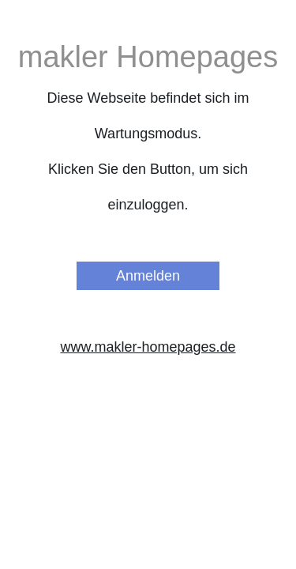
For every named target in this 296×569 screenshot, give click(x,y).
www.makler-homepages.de (147, 347)
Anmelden (148, 276)
